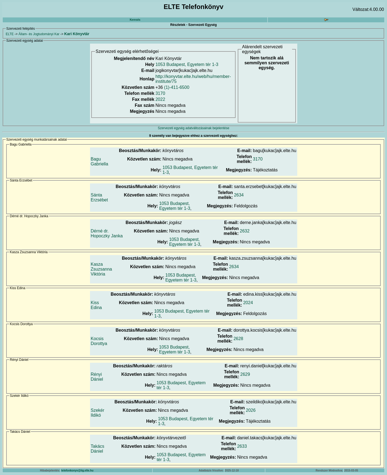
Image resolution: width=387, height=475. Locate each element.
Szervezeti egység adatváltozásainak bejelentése (193, 128)
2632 (245, 231)
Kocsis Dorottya (99, 341)
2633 (242, 446)
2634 (239, 195)
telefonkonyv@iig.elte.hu (77, 470)
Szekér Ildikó (97, 412)
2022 (160, 99)
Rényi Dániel (97, 377)
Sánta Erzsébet (99, 197)
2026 (251, 410)
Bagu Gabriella (99, 161)
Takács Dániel (97, 448)
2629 (245, 374)
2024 (248, 302)
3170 (160, 93)
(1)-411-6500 (177, 87)
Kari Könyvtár (76, 34)
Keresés (135, 19)
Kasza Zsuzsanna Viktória (101, 269)
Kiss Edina (96, 305)
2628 (238, 338)
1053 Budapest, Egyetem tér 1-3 (186, 64)
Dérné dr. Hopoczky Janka (107, 233)
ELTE (10, 34)
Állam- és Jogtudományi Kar (39, 34)
